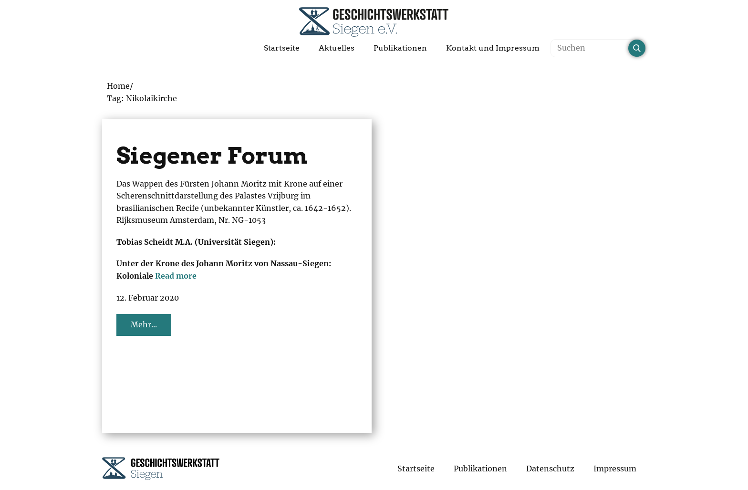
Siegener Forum (212, 155)
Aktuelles (336, 47)
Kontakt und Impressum (493, 47)
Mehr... (144, 324)
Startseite (282, 47)
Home (118, 86)
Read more (176, 276)
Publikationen (400, 47)
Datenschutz (550, 468)
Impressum (614, 468)
